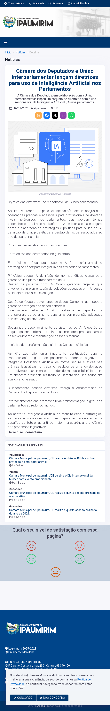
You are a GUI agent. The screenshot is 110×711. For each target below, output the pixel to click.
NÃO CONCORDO (52, 697)
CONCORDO (22, 697)
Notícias (20, 52)
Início (8, 52)
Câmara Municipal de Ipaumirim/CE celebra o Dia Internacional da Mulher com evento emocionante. (51, 477)
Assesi (41, 705)
